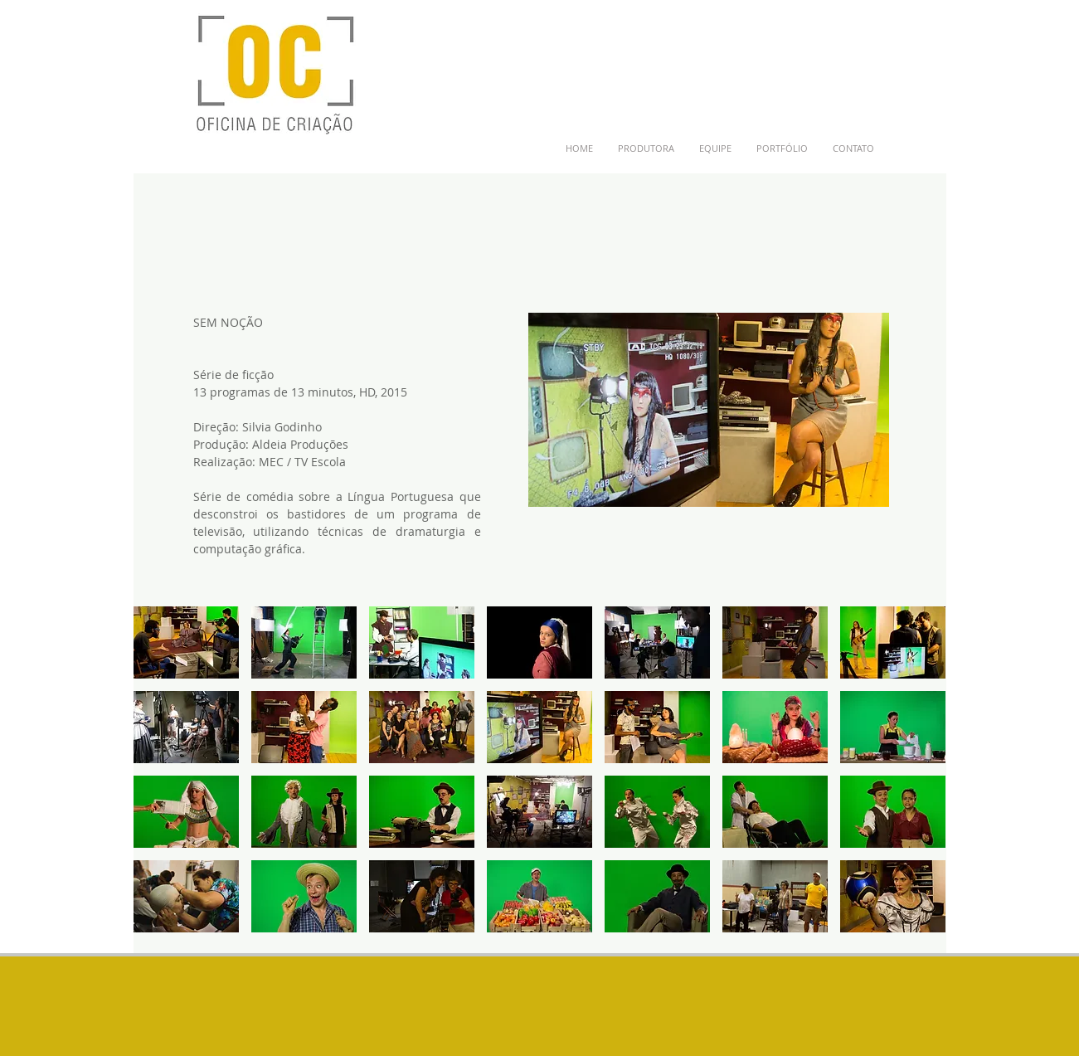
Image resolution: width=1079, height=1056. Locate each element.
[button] (186, 642)
